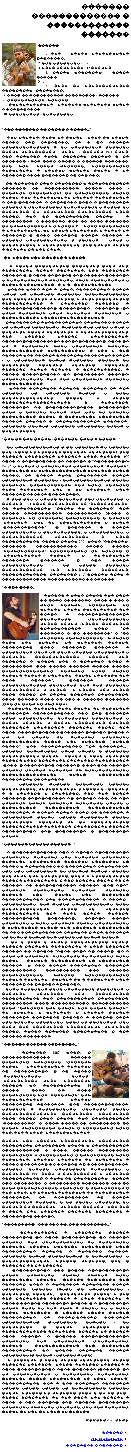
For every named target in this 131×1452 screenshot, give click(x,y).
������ (112, 1432)
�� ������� (107, 1439)
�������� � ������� (94, 1445)
